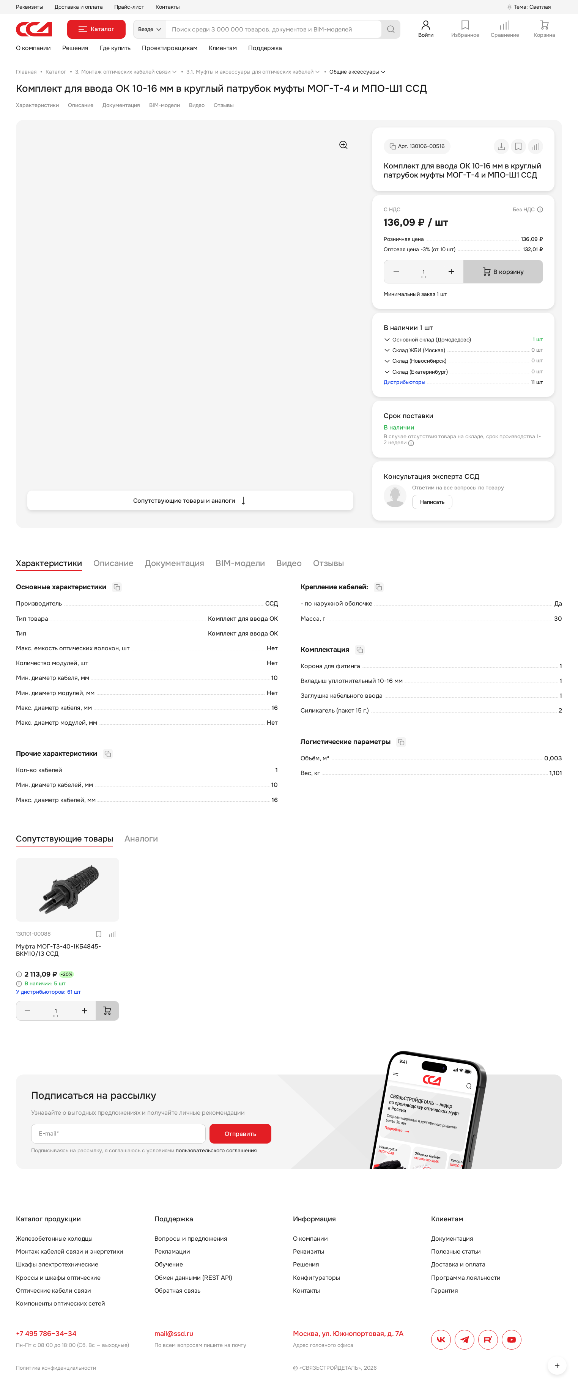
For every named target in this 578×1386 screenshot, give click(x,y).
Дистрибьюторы (404, 382)
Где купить (115, 48)
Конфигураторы (316, 1278)
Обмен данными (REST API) (193, 1278)
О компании (33, 48)
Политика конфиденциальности (56, 1367)
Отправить (240, 1134)
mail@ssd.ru (173, 1333)
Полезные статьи (456, 1251)
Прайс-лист (129, 6)
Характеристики (37, 105)
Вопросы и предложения (190, 1239)
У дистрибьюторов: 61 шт (48, 992)
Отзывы (224, 105)
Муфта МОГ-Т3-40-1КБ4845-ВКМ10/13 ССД (58, 950)
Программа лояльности (466, 1278)
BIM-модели (164, 105)
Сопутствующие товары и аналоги (190, 500)
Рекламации (172, 1251)
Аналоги (141, 839)
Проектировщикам (169, 48)
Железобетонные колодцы (54, 1239)
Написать (432, 502)
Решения (75, 48)
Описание (80, 105)
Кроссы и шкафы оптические (58, 1278)
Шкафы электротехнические (57, 1264)
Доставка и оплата (79, 6)
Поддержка (265, 48)
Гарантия (444, 1291)
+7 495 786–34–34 (46, 1333)
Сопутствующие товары (64, 839)
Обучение (168, 1264)
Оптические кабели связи (53, 1291)
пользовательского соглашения (216, 1150)
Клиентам (223, 48)
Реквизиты (29, 6)
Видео (197, 105)
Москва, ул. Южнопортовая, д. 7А (348, 1333)
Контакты (168, 6)
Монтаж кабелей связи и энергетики (69, 1251)
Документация (121, 105)
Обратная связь (177, 1291)
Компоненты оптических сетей (60, 1303)
